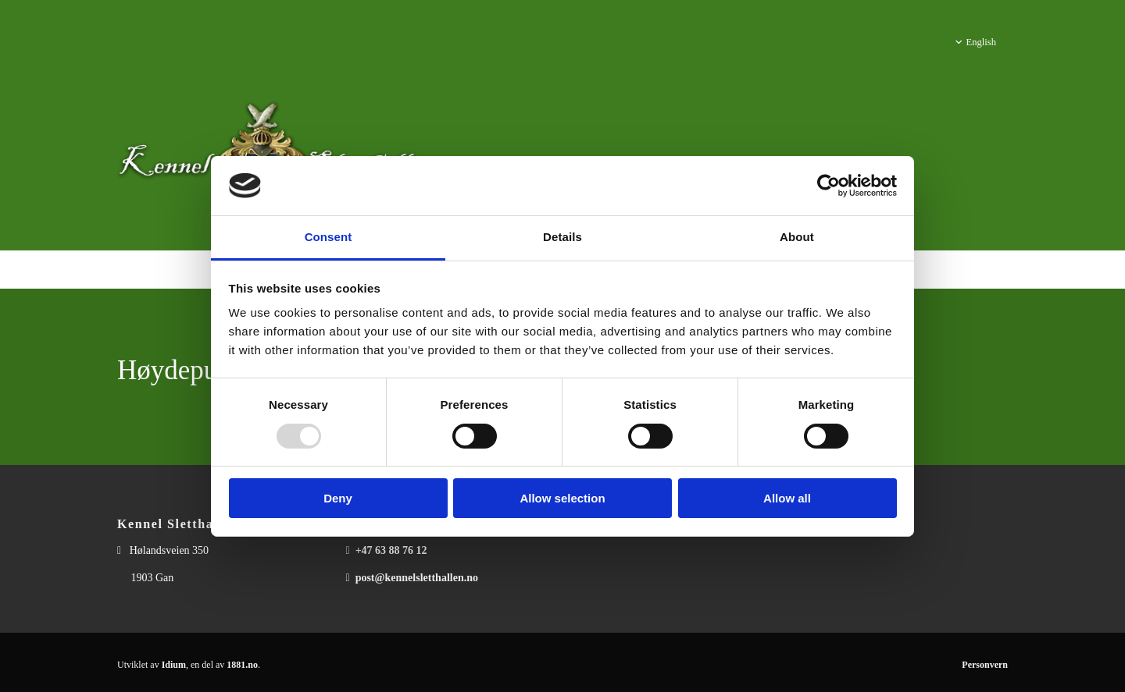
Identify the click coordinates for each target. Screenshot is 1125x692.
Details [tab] (562, 236)
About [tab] (797, 236)
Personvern (985, 664)
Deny (337, 498)
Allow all (787, 498)
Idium (174, 664)
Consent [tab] (328, 236)
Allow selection (562, 498)
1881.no (242, 664)
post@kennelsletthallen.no (416, 578)
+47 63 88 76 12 (391, 550)
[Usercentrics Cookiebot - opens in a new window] (828, 185)
